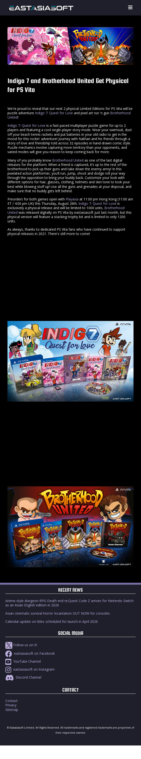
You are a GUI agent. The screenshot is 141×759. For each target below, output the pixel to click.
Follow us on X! (21, 645)
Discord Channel (23, 677)
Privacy (10, 705)
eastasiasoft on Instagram (30, 669)
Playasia (72, 199)
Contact (11, 700)
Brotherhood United (68, 160)
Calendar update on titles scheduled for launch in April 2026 (51, 621)
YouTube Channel (23, 661)
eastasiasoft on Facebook (30, 653)
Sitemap (11, 709)
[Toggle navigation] (130, 7)
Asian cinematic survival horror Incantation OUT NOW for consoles (57, 613)
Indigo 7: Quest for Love (54, 113)
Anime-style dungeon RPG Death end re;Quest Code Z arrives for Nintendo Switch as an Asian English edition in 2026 (69, 602)
